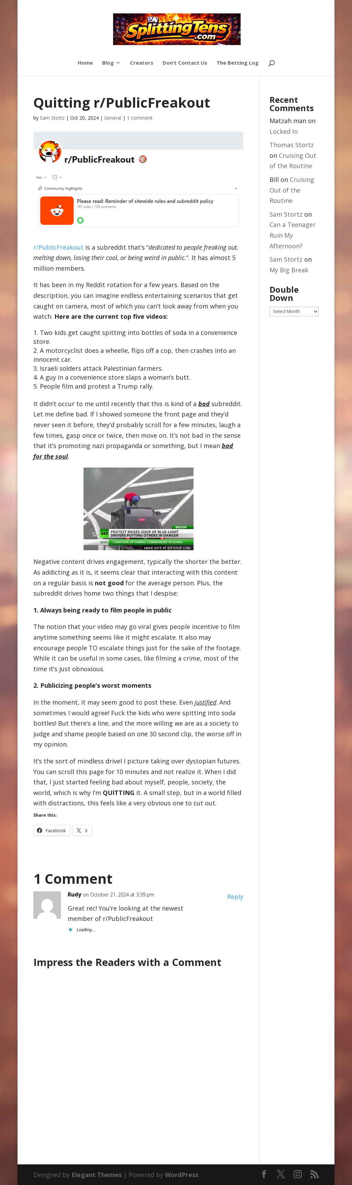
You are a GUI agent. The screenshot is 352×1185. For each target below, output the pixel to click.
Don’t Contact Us (185, 63)
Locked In (284, 131)
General (112, 118)
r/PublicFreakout (58, 247)
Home (85, 63)
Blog (108, 63)
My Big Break (289, 270)
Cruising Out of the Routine (292, 190)
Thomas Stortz (292, 145)
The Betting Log (237, 63)
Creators (141, 63)
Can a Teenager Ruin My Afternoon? (293, 235)
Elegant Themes (97, 1175)
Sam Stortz (52, 118)
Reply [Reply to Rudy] (235, 896)
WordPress (181, 1175)
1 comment (140, 118)
